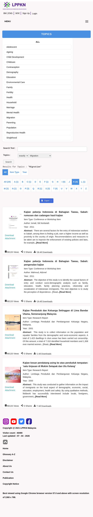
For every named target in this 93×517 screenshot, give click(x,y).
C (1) (29, 182)
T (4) (55, 188)
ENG (10, 13)
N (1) (14, 188)
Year (25, 172)
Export (45, 201)
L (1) (83, 182)
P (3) (27, 188)
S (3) (47, 188)
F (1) (46, 182)
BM (4, 13)
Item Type (14, 172)
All (5, 172)
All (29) (7, 182)
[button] (8, 162)
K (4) (75, 182)
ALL (38, 42)
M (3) (6, 188)
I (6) (63, 182)
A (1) (16, 182)
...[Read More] (41, 243)
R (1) (40, 188)
